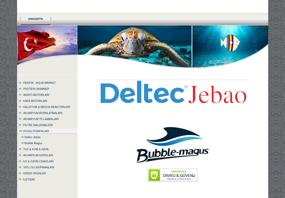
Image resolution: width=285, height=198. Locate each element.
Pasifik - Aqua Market (39, 82)
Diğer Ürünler (34, 173)
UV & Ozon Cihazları (38, 161)
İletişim (29, 179)
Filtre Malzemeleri (38, 125)
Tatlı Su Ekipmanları (38, 167)
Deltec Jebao (33, 137)
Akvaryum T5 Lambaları (41, 119)
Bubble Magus (33, 143)
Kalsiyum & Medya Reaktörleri (46, 106)
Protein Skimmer (36, 88)
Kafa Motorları (35, 100)
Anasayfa (35, 18)
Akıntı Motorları (36, 94)
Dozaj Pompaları (36, 131)
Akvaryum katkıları (38, 155)
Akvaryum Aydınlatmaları (43, 112)
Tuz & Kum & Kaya (35, 149)
